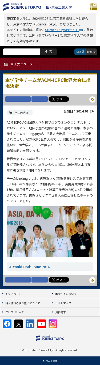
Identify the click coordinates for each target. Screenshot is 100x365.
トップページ (13, 294)
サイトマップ (63, 303)
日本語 (80, 52)
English (91, 52)
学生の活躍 (21, 113)
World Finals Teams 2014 (31, 266)
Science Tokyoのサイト (62, 29)
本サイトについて (66, 294)
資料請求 (60, 312)
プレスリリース (14, 312)
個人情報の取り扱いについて (22, 303)
